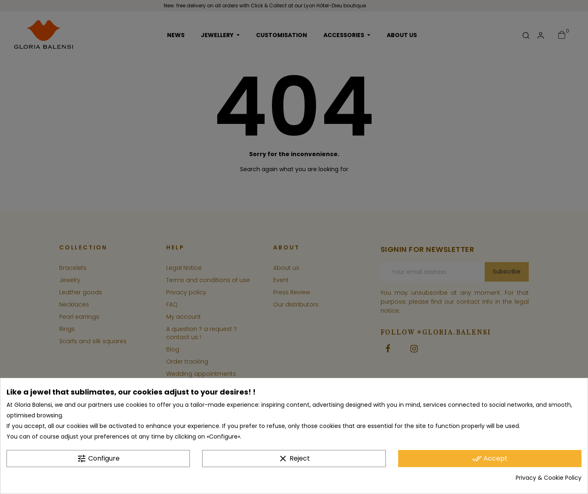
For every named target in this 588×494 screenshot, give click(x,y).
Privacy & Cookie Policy (548, 478)
